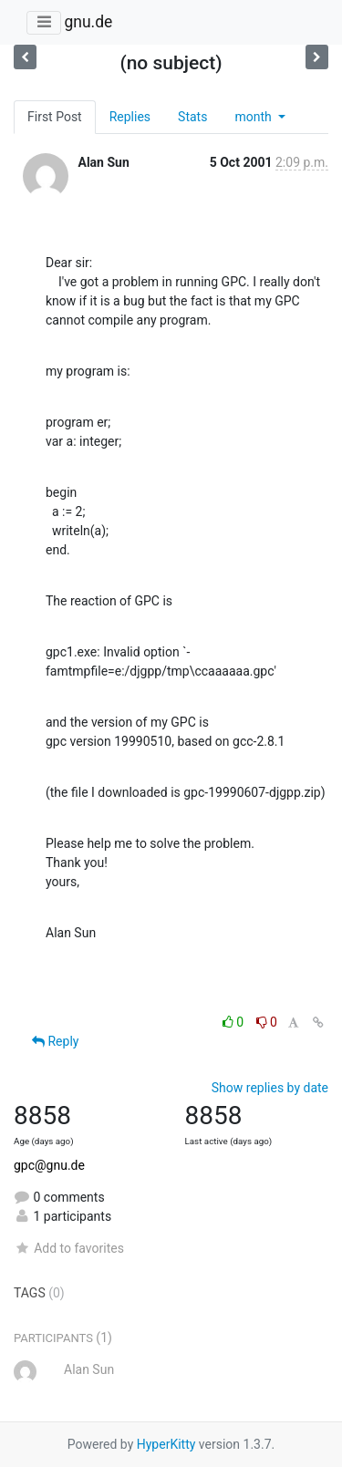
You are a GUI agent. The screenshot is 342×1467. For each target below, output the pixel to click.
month (254, 116)
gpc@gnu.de (49, 1165)
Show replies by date (270, 1087)
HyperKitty (166, 1444)
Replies (129, 116)
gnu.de (88, 22)
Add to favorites (69, 1248)
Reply (55, 1041)
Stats (192, 116)
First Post (54, 116)
